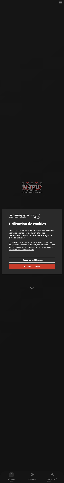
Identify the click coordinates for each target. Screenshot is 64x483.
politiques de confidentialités (21, 249)
